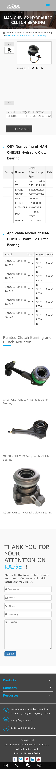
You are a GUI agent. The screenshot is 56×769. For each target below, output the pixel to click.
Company (10, 688)
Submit (10, 654)
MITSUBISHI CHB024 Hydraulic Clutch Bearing (26, 458)
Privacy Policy (32, 753)
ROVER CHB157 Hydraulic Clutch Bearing (27, 512)
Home (9, 32)
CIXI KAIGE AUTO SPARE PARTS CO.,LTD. (27, 744)
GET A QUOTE (19, 129)
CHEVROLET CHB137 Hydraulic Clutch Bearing (25, 401)
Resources (10, 695)
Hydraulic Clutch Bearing (39, 32)
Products (19, 32)
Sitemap (18, 753)
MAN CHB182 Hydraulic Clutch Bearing (25, 35)
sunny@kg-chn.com (18, 720)
